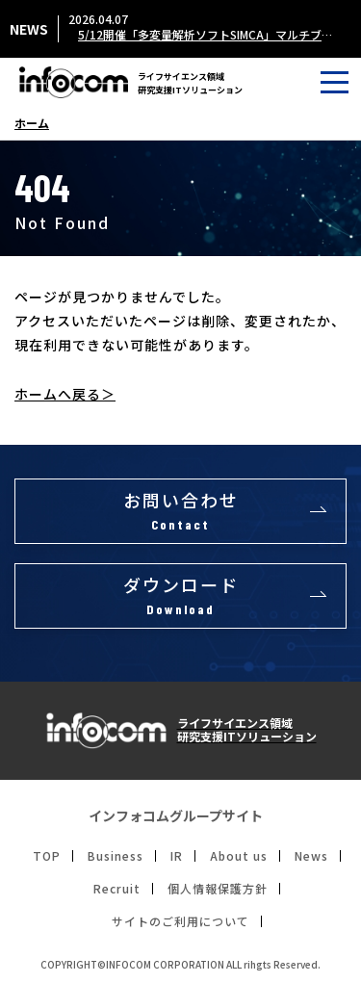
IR (176, 856)
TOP (47, 856)
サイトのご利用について (180, 921)
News (311, 856)
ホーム (31, 123)
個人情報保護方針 (218, 888)
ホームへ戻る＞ (65, 393)
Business (115, 856)
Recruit (117, 888)
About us (239, 856)
